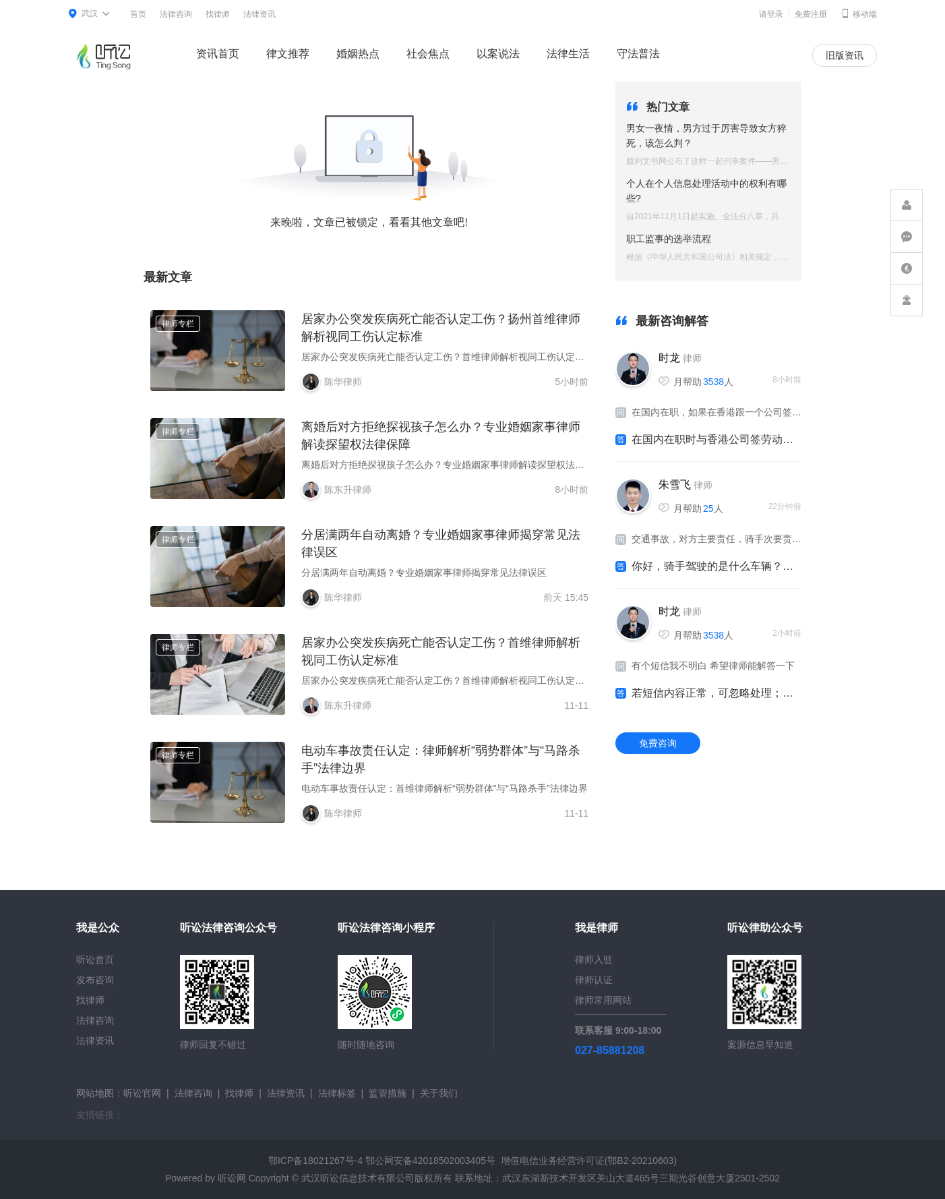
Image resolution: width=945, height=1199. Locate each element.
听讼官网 (142, 1093)
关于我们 (439, 1093)
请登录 (771, 14)
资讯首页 (217, 53)
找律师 (218, 14)
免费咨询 (658, 743)
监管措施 (387, 1093)
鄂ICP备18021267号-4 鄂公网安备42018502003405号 (381, 1160)
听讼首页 (95, 959)
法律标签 (337, 1093)
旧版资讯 (844, 55)
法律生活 (568, 53)
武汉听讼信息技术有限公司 (358, 1178)
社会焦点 (428, 53)
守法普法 (638, 53)
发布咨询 (95, 979)
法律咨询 (176, 14)
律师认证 (594, 979)
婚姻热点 (357, 53)
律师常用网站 (603, 1000)
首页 (138, 14)
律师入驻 (594, 959)
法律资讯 (259, 14)
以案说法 (498, 53)
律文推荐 (287, 53)
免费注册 (811, 14)
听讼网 (232, 1178)
